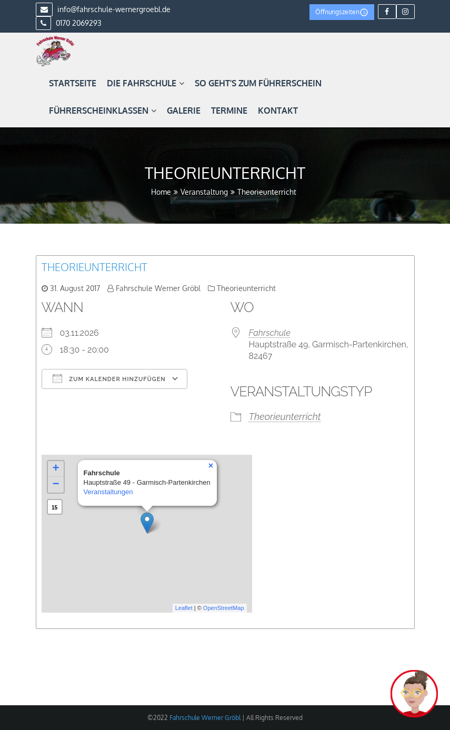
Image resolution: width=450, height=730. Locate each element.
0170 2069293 (69, 22)
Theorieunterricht (94, 267)
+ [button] (55, 469)
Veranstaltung (204, 191)
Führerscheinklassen (102, 110)
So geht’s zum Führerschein (258, 83)
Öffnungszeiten (341, 12)
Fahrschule (270, 333)
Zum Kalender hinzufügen (109, 378)
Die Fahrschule (145, 83)
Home (161, 191)
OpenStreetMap (223, 608)
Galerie (184, 110)
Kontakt (278, 110)
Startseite (72, 83)
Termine (229, 110)
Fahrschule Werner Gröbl (158, 288)
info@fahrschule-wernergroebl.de (103, 9)
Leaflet (184, 608)
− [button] (55, 485)
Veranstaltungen (108, 492)
